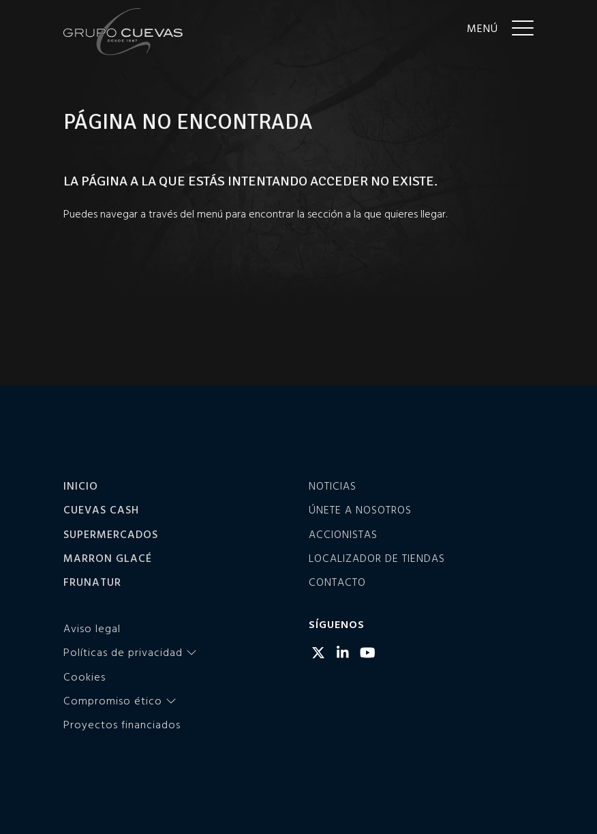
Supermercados (110, 534)
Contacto (337, 582)
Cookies (84, 676)
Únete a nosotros (360, 509)
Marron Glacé (107, 558)
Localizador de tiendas (377, 558)
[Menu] (500, 27)
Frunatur (92, 582)
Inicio (80, 485)
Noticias (332, 485)
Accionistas (343, 534)
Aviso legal (92, 628)
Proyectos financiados (122, 724)
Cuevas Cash (101, 509)
